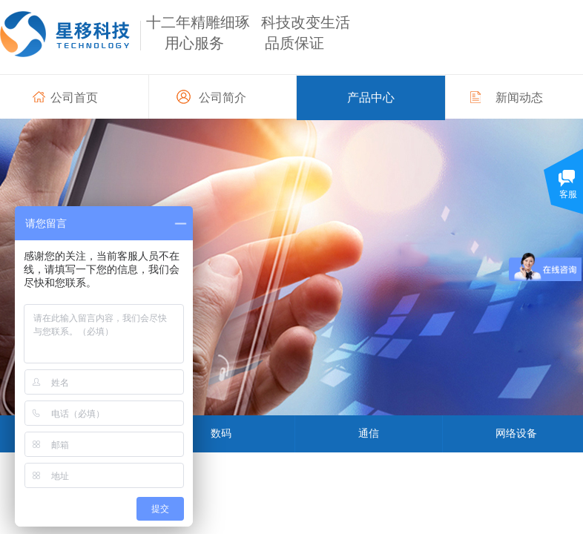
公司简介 (222, 97)
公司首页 (74, 97)
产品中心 (371, 97)
